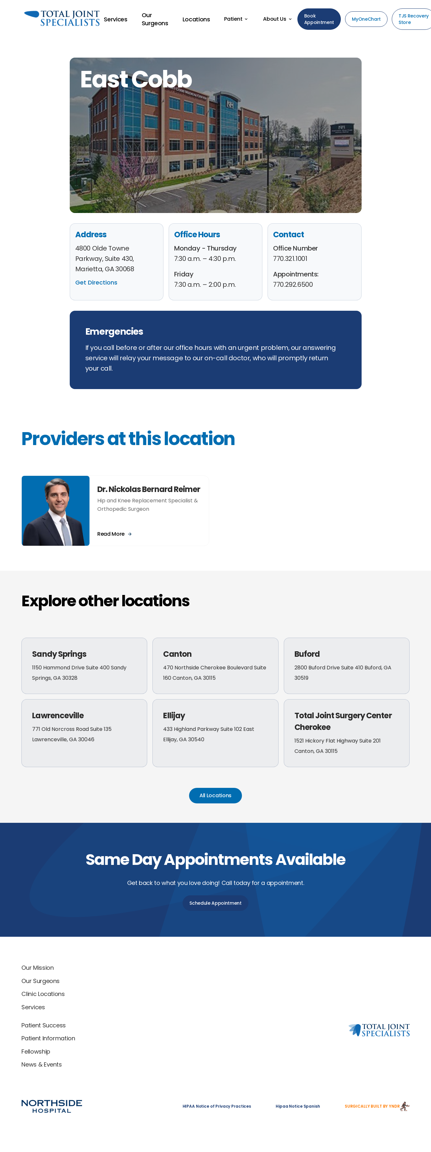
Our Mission (37, 968)
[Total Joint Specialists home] (309, 969)
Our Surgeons (40, 981)
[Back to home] (50, 19)
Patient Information (48, 1038)
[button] (236, 19)
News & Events (41, 1064)
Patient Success (43, 1025)
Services (33, 1007)
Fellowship (35, 1051)
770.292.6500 (293, 284)
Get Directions (96, 282)
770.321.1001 (290, 258)
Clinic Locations (43, 994)
